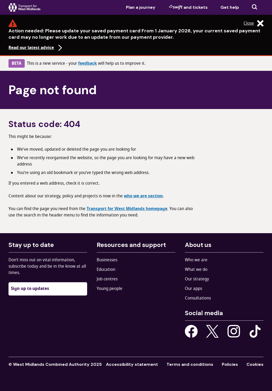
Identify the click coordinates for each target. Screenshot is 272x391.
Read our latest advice (35, 48)
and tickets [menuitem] (188, 7)
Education (106, 269)
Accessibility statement (132, 364)
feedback (87, 63)
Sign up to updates (30, 288)
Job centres (107, 279)
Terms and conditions (190, 364)
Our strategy (197, 279)
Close (254, 23)
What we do (196, 269)
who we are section (143, 196)
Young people (109, 288)
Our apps (193, 288)
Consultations (198, 298)
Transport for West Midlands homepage (127, 209)
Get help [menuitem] (229, 7)
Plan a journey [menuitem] (140, 7)
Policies (230, 364)
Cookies (255, 364)
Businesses (107, 260)
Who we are (196, 260)
